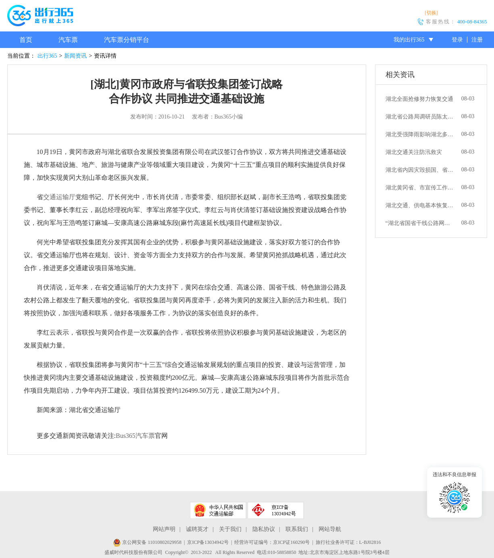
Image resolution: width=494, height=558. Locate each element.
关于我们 (230, 529)
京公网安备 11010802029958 (147, 542)
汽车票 (68, 39)
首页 (25, 39)
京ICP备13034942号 (208, 542)
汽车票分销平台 (126, 39)
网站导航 (330, 529)
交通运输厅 (59, 197)
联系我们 (297, 529)
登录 (457, 40)
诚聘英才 (197, 529)
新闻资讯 (75, 56)
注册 (477, 40)
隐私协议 (263, 529)
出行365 (47, 56)
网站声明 (164, 529)
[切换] (431, 13)
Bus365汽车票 (135, 435)
